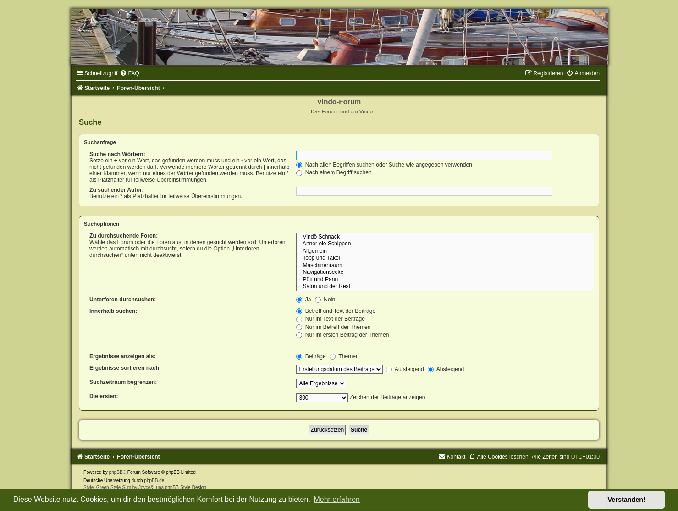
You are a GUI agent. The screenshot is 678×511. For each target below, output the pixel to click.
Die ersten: (103, 396)
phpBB (116, 472)
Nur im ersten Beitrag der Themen (342, 335)
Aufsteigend (405, 369)
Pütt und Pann (445, 279)
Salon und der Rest (445, 286)
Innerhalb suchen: (113, 311)
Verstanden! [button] (626, 499)
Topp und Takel (445, 258)
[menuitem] (129, 73)
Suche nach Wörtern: (117, 154)
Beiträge (310, 356)
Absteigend (446, 369)
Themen (344, 356)
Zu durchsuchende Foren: (123, 236)
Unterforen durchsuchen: (122, 299)
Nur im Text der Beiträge (330, 319)
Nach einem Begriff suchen (333, 172)
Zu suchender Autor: (116, 190)
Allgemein (445, 251)
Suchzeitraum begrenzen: (123, 382)
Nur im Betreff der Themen (333, 327)
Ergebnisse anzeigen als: (122, 356)
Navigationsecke (445, 272)
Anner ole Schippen (445, 244)
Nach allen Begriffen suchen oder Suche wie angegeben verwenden (384, 164)
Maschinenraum (445, 265)
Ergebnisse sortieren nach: (125, 368)
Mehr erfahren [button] (337, 499)
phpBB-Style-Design (185, 487)
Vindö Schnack (445, 237)
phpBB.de (154, 480)
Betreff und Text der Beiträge (335, 311)
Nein (325, 299)
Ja (303, 299)
